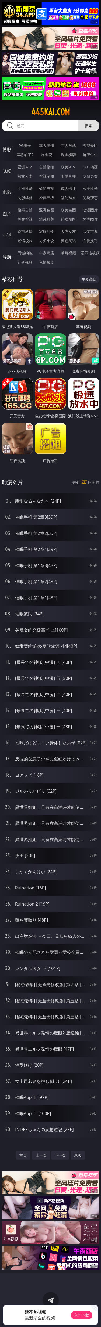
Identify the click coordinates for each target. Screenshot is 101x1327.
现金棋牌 (68, 154)
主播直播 (68, 176)
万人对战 (68, 145)
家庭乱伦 (46, 231)
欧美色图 (68, 209)
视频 (7, 171)
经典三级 (46, 197)
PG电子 (25, 145)
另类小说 (46, 240)
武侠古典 (90, 231)
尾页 (78, 1155)
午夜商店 (46, 252)
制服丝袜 (25, 197)
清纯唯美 (46, 219)
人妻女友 (68, 231)
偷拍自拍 (46, 188)
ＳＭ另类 (90, 176)
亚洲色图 (46, 209)
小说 (7, 235)
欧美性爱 (90, 188)
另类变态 (90, 197)
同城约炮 (25, 252)
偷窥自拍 (25, 209)
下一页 (60, 1155)
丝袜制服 (46, 176)
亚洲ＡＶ (25, 167)
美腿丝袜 (25, 219)
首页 (23, 1155)
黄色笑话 (68, 240)
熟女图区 (68, 219)
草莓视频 (68, 252)
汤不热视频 (90, 252)
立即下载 (81, 1315)
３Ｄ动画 (90, 167)
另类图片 (90, 219)
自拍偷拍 (46, 167)
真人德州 (46, 145)
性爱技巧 (90, 240)
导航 (7, 257)
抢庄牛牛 (90, 154)
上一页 (41, 1155)
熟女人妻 (25, 176)
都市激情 (25, 231)
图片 (7, 214)
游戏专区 (90, 145)
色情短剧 (46, 262)
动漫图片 (90, 209)
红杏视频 (25, 262)
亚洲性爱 (25, 188)
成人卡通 (68, 188)
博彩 (7, 149)
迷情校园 (25, 240)
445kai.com (50, 112)
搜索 (88, 125)
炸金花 (46, 154)
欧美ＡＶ (68, 167)
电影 (7, 192)
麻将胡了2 (25, 154)
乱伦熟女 (68, 197)
